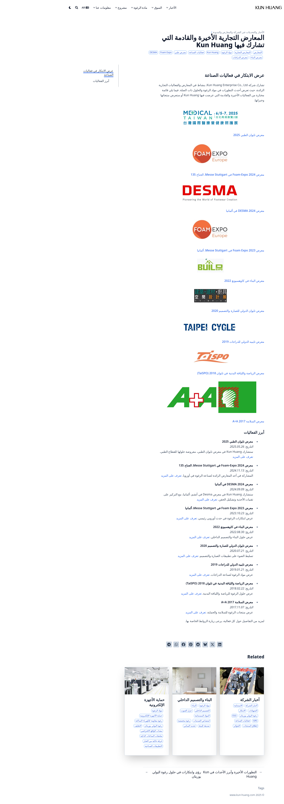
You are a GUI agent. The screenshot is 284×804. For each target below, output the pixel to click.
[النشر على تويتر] (183, 644)
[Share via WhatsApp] (147, 644)
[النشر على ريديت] (168, 644)
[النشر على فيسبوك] (154, 644)
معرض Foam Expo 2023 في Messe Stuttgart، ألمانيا (198, 235)
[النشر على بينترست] (161, 644)
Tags (231, 788)
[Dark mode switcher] (40, 7)
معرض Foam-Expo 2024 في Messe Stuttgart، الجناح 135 (198, 160)
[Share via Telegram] (139, 644)
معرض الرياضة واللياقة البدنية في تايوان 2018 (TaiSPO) (197, 362)
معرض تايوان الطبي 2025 (194, 123)
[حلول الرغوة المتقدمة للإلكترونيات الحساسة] (117, 711)
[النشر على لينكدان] (190, 644)
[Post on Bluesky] (176, 644)
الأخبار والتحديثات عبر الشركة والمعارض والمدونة (209, 32)
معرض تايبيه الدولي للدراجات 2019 (194, 331)
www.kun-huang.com (212, 795)
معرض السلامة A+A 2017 (185, 402)
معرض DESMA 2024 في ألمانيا (193, 198)
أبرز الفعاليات (71, 81)
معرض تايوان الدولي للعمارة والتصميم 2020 (200, 301)
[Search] (47, 7)
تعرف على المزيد (213, 457)
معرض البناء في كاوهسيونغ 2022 (201, 271)
